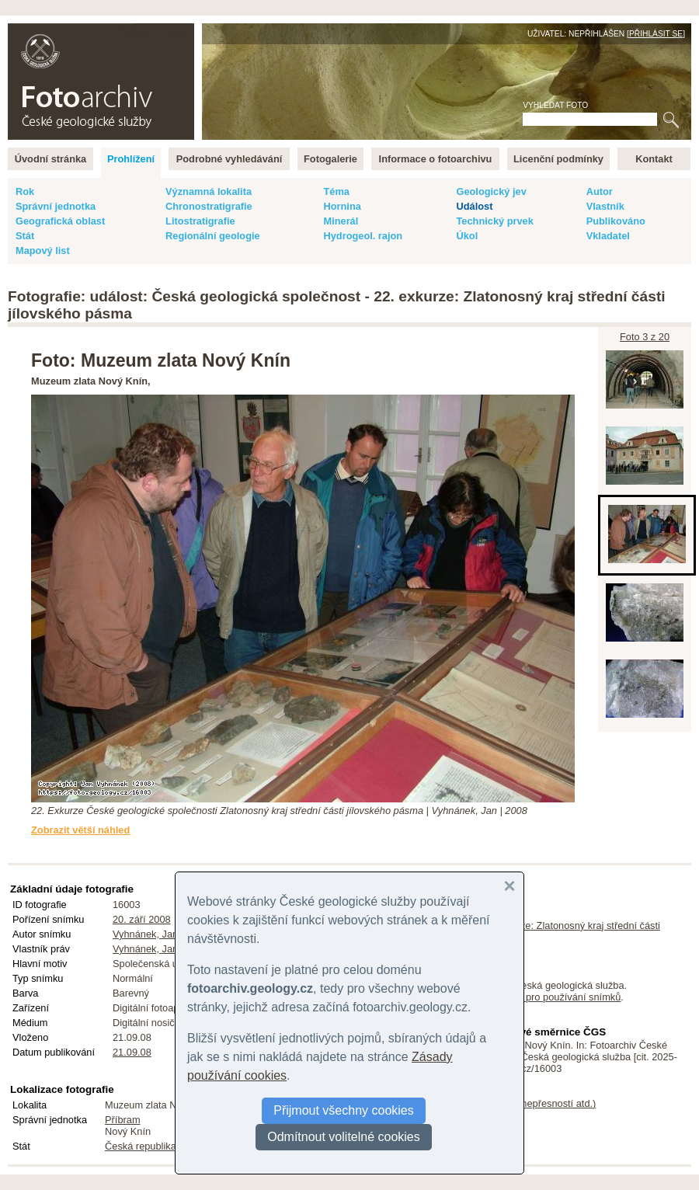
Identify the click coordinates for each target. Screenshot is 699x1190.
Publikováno (615, 221)
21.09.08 (132, 1052)
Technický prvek (494, 221)
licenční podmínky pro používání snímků (532, 997)
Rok (25, 191)
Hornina (341, 206)
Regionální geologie (212, 236)
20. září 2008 (142, 919)
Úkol (467, 236)
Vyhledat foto (555, 105)
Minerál (340, 221)
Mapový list (43, 250)
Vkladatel (608, 236)
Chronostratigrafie (208, 206)
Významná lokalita (208, 191)
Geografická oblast (60, 221)
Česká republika (140, 1146)
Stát (25, 236)
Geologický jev (491, 191)
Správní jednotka (56, 206)
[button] (509, 886)
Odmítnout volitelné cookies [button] (343, 1136)
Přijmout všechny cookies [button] (343, 1110)
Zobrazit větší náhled (80, 830)
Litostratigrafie (200, 221)
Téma (336, 191)
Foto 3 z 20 (644, 337)
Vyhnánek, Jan (145, 934)
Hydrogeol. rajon (362, 236)
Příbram (123, 1120)
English (175, 31)
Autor (599, 191)
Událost (474, 206)
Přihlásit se (656, 34)
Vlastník (605, 206)
